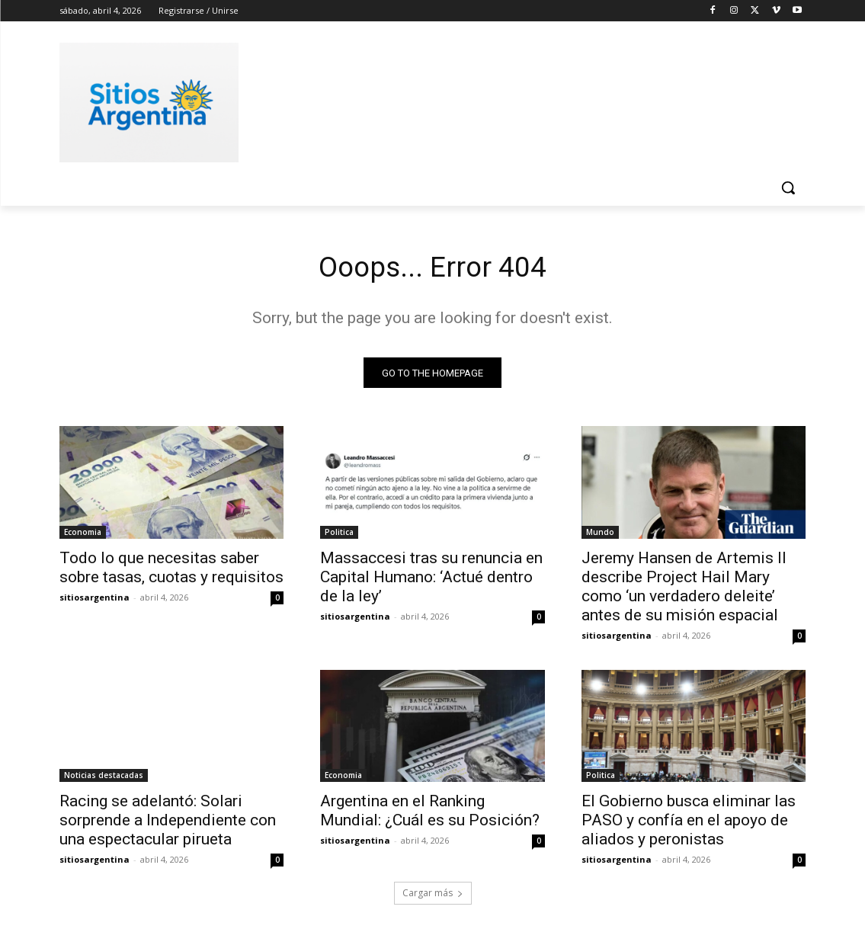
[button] (788, 187)
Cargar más (432, 896)
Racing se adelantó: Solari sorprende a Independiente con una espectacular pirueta (167, 824)
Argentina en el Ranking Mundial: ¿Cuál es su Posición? (430, 814)
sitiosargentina (94, 600)
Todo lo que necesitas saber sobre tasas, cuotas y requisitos (171, 570)
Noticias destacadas (103, 779)
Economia (82, 535)
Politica (339, 535)
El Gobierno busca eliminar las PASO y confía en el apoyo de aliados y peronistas (688, 824)
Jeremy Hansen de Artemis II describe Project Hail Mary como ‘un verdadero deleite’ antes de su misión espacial (684, 589)
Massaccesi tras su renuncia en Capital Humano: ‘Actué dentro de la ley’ (431, 580)
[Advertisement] (417, 100)
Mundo (600, 535)
